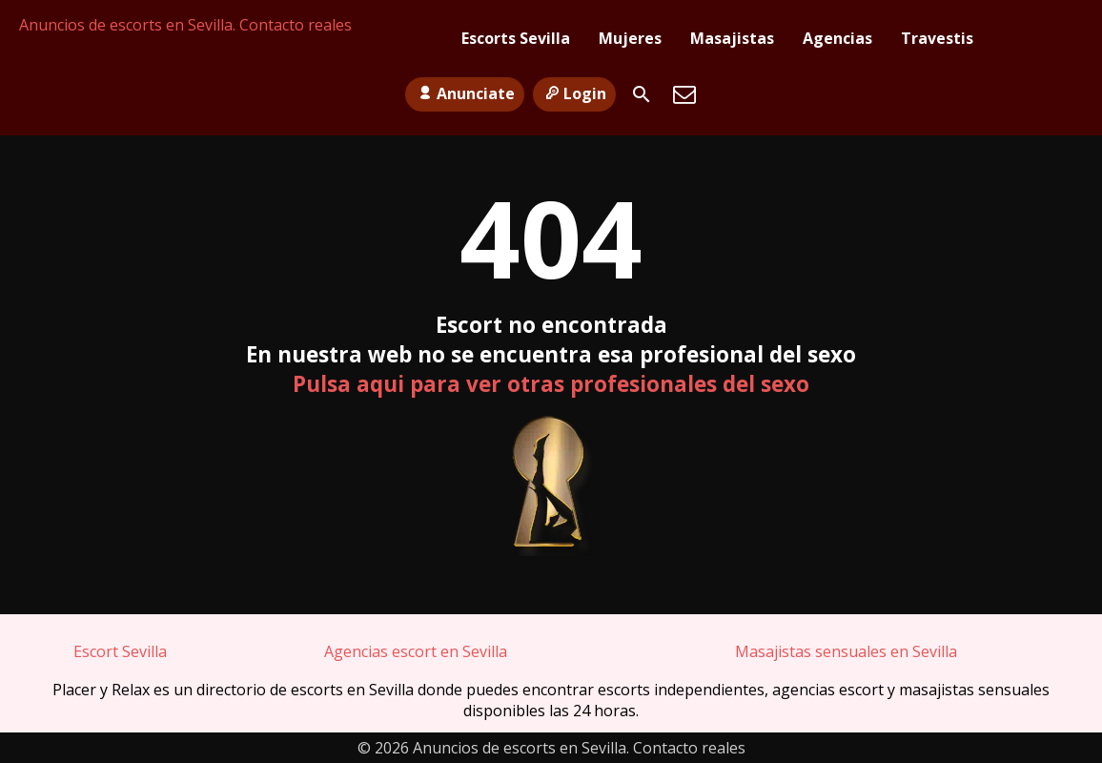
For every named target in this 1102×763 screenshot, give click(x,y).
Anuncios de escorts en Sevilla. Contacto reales (185, 24)
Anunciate (464, 93)
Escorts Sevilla (515, 38)
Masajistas (732, 38)
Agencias (837, 38)
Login (574, 93)
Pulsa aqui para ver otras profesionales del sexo (551, 384)
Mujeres (630, 38)
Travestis (937, 38)
